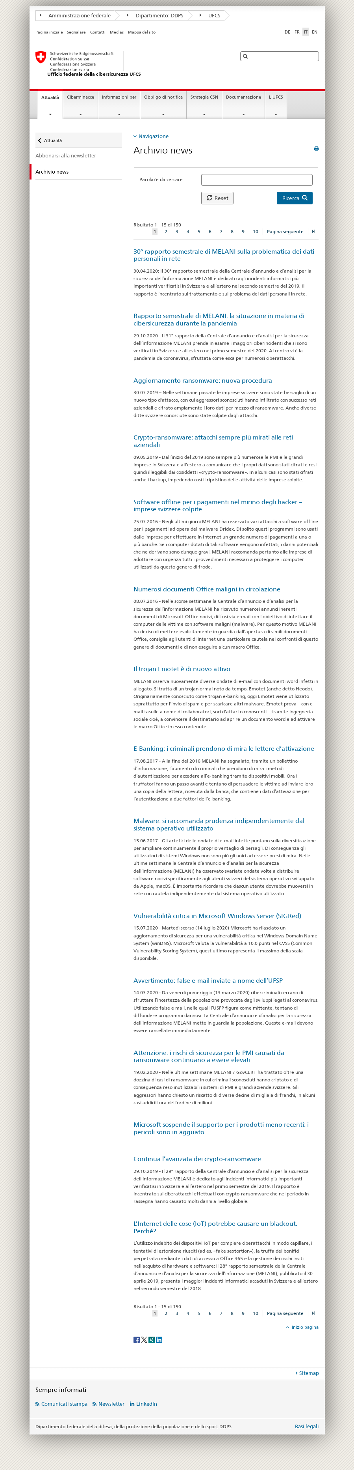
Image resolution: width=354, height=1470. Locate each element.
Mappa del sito (142, 32)
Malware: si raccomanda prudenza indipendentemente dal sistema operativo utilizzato (218, 824)
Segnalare (76, 32)
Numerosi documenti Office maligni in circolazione (206, 589)
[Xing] (152, 1339)
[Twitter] (144, 1339)
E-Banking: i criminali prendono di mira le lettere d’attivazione (223, 748)
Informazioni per (119, 97)
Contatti (98, 32)
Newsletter (111, 1404)
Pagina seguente (285, 231)
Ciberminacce (80, 97)
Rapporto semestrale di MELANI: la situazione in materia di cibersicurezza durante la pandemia (218, 319)
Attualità (52, 99)
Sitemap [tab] (309, 1373)
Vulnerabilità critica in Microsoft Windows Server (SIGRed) (217, 916)
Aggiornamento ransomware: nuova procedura (202, 380)
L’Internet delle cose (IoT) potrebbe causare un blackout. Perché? (215, 1227)
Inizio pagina (305, 1327)
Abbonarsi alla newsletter (65, 155)
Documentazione (243, 97)
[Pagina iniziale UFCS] (128, 64)
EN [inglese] (314, 32)
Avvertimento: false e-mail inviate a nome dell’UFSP (208, 980)
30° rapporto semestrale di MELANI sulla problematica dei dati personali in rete (223, 255)
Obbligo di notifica (163, 97)
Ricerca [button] (295, 198)
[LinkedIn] (159, 1339)
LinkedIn (146, 1404)
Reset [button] (217, 198)
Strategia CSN (204, 97)
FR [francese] (297, 32)
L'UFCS (276, 97)
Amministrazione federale (75, 15)
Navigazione (154, 136)
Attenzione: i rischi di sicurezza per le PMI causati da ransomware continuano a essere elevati (208, 1056)
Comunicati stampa (64, 1404)
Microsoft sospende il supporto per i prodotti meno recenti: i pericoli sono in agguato (221, 1128)
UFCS (210, 15)
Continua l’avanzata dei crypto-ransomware (197, 1159)
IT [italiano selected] (306, 32)
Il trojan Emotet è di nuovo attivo (181, 669)
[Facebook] (137, 1339)
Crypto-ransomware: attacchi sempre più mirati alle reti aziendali (213, 441)
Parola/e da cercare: (161, 179)
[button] (246, 56)
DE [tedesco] (287, 32)
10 (255, 231)
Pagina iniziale (49, 32)
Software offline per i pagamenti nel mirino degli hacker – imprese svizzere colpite (217, 505)
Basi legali (307, 1426)
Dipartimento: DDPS (155, 15)
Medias (117, 32)
